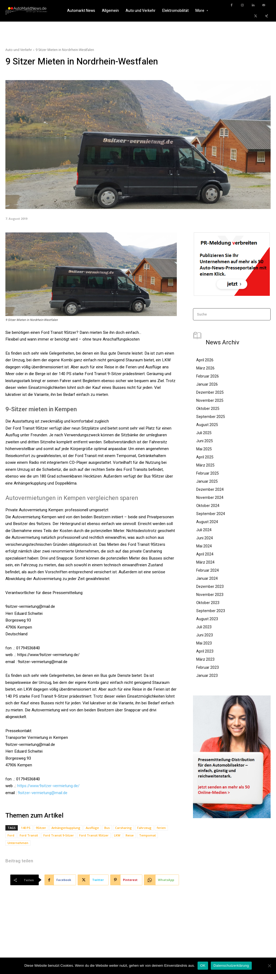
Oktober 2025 (207, 408)
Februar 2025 (207, 473)
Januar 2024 (207, 578)
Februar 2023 (207, 667)
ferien (161, 828)
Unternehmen (18, 843)
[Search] (265, 314)
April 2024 (204, 554)
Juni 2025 (204, 441)
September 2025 (210, 416)
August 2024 (207, 522)
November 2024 (209, 497)
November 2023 (209, 594)
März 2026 (205, 368)
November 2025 (209, 400)
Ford (11, 835)
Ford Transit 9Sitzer (94, 835)
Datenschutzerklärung (231, 965)
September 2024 (210, 514)
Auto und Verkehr (18, 49)
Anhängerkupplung (65, 828)
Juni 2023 (204, 635)
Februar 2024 (207, 570)
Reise (130, 835)
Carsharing (123, 828)
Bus (107, 828)
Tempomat (147, 835)
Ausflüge (92, 828)
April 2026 (204, 360)
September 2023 (210, 611)
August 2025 (207, 425)
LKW (117, 835)
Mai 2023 (204, 643)
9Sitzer (41, 828)
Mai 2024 (204, 546)
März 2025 (205, 465)
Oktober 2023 (207, 603)
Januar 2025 (207, 481)
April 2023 (204, 651)
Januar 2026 (207, 384)
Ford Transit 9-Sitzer (58, 835)
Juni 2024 (204, 538)
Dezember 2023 (210, 586)
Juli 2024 (204, 530)
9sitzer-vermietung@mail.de (42, 793)
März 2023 (205, 659)
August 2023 (207, 619)
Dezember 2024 (210, 489)
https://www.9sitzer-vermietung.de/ (48, 786)
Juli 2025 (204, 433)
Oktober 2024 (207, 505)
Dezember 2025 (210, 392)
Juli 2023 (204, 627)
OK (202, 965)
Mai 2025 (204, 449)
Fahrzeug (144, 828)
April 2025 (204, 457)
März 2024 (205, 562)
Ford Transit (29, 835)
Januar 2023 (207, 675)
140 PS (25, 828)
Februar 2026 (207, 376)
